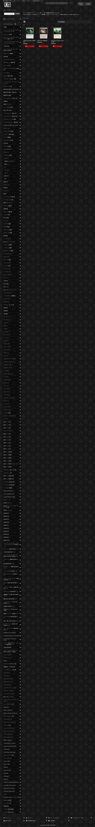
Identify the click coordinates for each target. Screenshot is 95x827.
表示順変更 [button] (61, 22)
